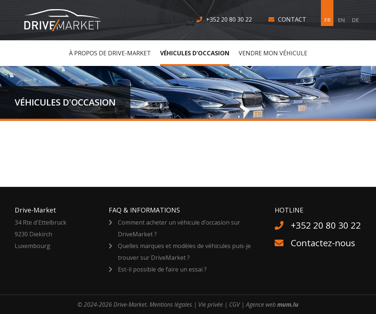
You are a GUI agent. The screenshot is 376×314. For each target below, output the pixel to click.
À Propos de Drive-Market (110, 53)
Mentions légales (170, 304)
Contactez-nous (323, 243)
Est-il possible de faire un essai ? (162, 269)
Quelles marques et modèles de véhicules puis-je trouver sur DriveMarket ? (184, 252)
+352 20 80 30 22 (229, 19)
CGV (234, 304)
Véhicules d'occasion (194, 53)
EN (341, 19)
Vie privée (210, 304)
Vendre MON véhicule (273, 53)
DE (355, 19)
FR (327, 19)
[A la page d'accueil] (67, 20)
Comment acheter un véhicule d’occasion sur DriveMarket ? (179, 228)
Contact (292, 19)
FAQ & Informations (144, 210)
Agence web (261, 304)
